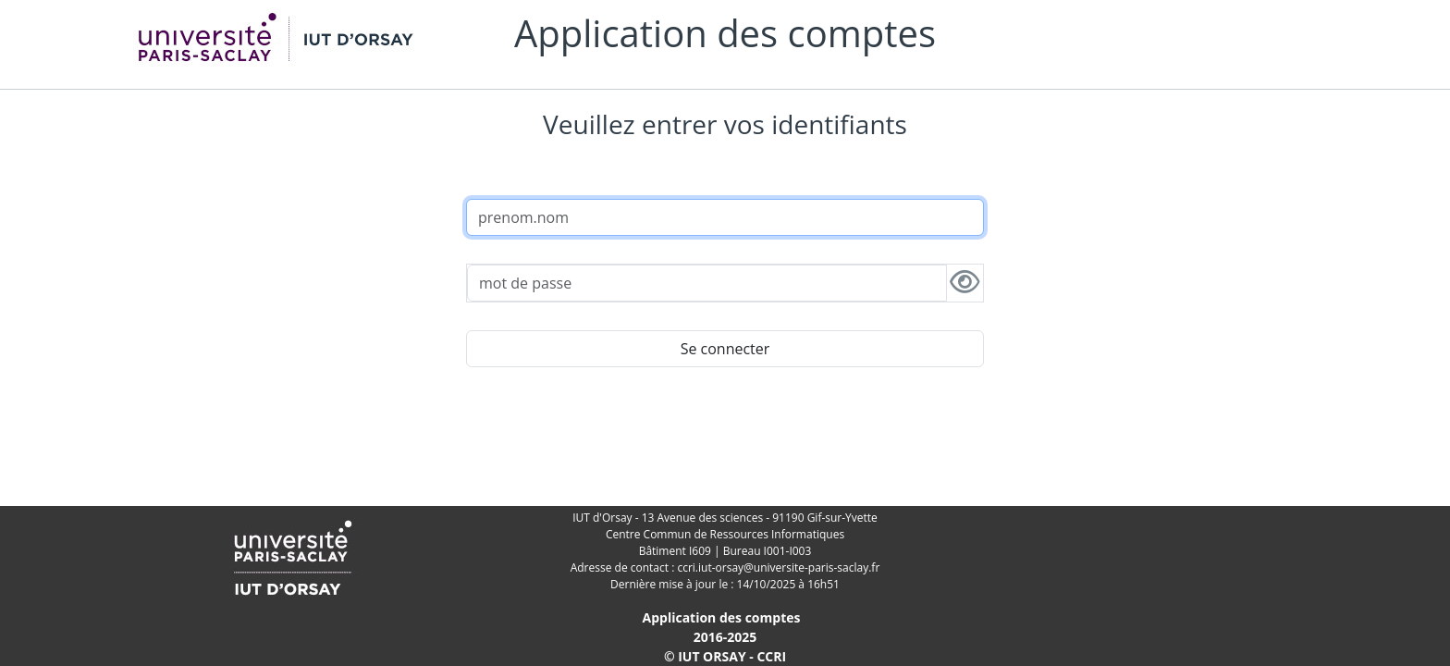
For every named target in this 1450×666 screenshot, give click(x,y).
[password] (707, 283)
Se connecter (725, 349)
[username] (725, 217)
